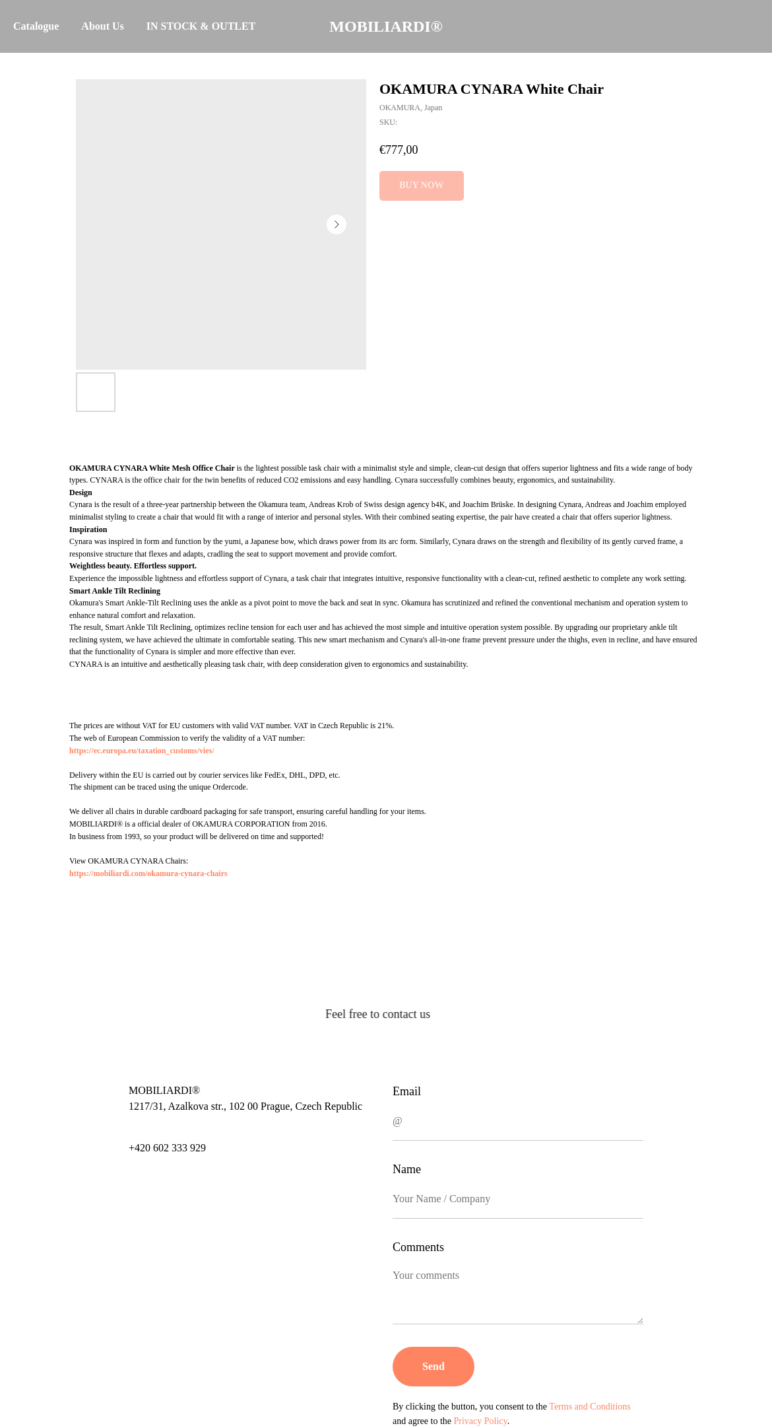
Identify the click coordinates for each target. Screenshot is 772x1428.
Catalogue (36, 26)
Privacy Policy (480, 1421)
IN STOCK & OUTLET (201, 26)
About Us (102, 26)
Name (407, 1169)
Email (407, 1091)
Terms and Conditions (589, 1406)
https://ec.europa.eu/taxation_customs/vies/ (141, 750)
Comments (418, 1247)
